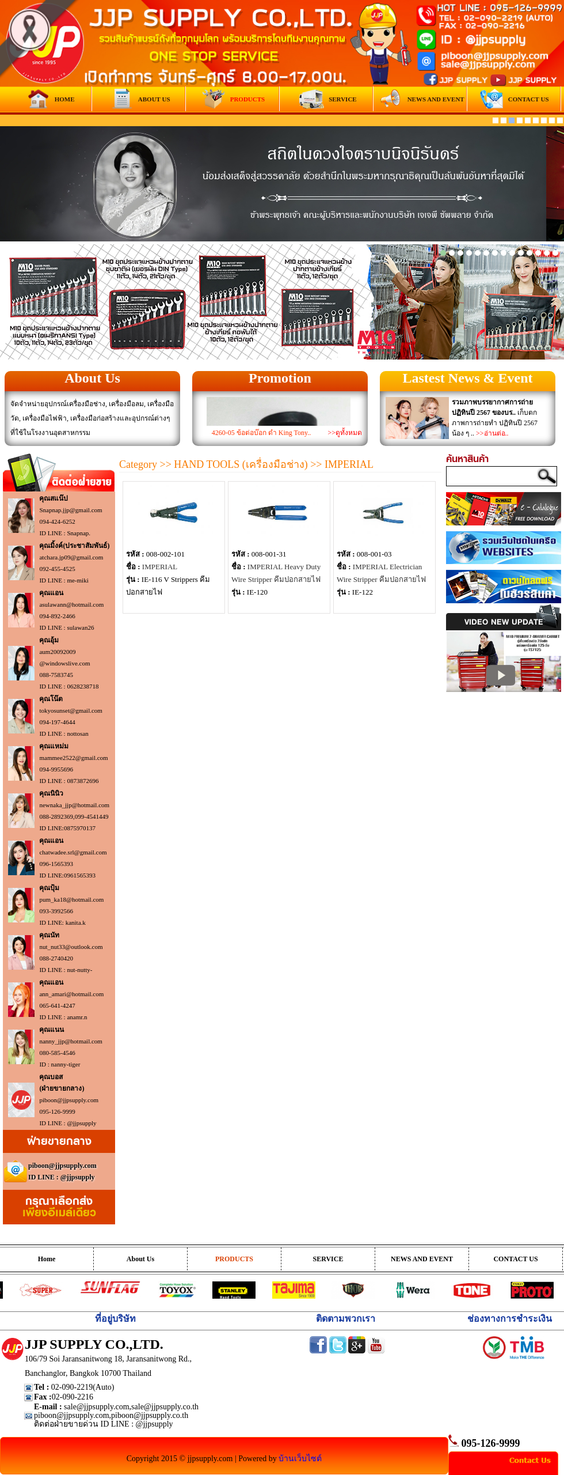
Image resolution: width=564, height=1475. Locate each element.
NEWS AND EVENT (422, 1259)
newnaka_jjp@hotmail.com (74, 804)
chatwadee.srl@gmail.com (72, 852)
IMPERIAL (159, 566)
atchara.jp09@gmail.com (71, 557)
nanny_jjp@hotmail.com (70, 1041)
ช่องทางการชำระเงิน (509, 1318)
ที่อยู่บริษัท (115, 1318)
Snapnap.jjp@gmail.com (70, 509)
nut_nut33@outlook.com (70, 946)
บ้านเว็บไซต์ (300, 1458)
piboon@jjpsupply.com (68, 1099)
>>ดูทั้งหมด (344, 433)
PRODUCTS (234, 1259)
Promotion (280, 377)
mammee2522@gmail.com (73, 757)
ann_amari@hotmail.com (71, 993)
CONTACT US (515, 1259)
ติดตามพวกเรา (345, 1318)
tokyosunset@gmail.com (70, 710)
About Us (92, 377)
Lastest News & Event (468, 377)
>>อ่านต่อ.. (492, 433)
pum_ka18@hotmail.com (71, 899)
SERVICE (328, 1259)
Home (47, 1259)
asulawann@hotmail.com (71, 604)
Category (138, 464)
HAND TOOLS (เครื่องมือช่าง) (240, 464)
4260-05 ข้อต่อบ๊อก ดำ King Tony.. (261, 433)
